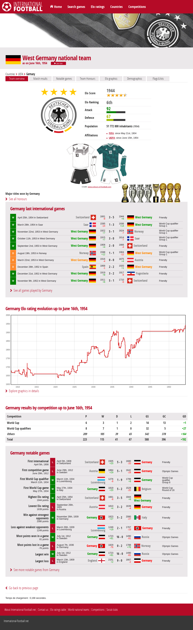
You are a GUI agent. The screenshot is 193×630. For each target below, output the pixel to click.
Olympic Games (170, 471)
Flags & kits (158, 78)
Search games (76, 7)
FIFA (111, 133)
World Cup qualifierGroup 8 (167, 480)
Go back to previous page (23, 588)
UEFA (20, 74)
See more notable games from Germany (36, 570)
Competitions (137, 7)
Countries (116, 7)
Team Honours (87, 78)
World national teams (78, 609)
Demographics (134, 78)
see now (58, 63)
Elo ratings (98, 7)
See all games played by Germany (33, 290)
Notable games (64, 78)
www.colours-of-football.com (99, 187)
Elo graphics (111, 78)
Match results (40, 78)
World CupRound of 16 (168, 489)
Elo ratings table (58, 609)
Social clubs (112, 609)
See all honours (18, 199)
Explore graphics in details (24, 391)
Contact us (43, 609)
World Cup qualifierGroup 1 (168, 224)
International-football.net (16, 621)
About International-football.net (20, 609)
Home (58, 7)
